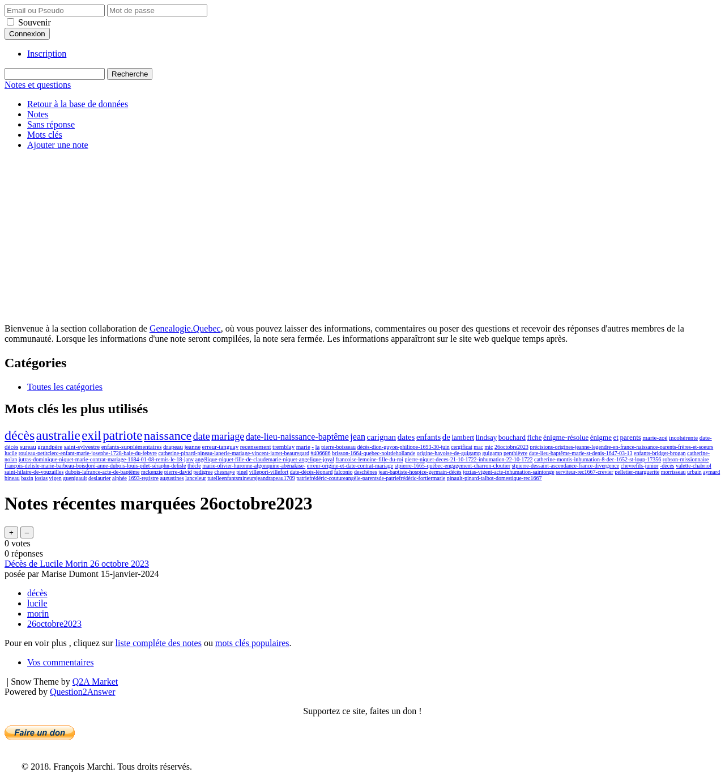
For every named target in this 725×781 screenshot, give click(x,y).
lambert (462, 437)
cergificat (461, 447)
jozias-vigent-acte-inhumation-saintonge (509, 472)
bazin (27, 478)
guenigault (75, 478)
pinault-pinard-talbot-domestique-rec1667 (494, 478)
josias (41, 478)
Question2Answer (83, 692)
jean (357, 437)
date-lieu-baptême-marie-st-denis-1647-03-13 (581, 453)
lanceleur (195, 478)
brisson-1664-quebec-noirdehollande (373, 453)
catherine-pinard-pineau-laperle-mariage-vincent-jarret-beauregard (234, 453)
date (201, 436)
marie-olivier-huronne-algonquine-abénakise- (253, 465)
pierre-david (178, 472)
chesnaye (224, 472)
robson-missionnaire (686, 459)
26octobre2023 (511, 447)
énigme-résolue (565, 437)
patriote (122, 435)
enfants (428, 437)
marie (303, 446)
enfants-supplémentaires (131, 446)
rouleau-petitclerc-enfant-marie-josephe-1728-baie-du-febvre (88, 453)
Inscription (46, 53)
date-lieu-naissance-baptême (297, 437)
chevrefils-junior (640, 465)
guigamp (492, 453)
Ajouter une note (57, 145)
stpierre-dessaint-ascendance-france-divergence (566, 465)
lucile (11, 453)
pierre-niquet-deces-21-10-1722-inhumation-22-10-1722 (468, 459)
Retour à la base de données (77, 104)
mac (478, 447)
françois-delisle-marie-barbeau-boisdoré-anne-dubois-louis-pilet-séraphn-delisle (95, 465)
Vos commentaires (60, 662)
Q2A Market (95, 681)
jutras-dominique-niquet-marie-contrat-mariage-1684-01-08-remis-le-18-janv (106, 459)
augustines (172, 478)
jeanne (192, 446)
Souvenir (34, 22)
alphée (119, 478)
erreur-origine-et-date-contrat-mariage (350, 465)
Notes (37, 114)
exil (91, 435)
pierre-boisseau (338, 447)
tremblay (283, 446)
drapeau (173, 446)
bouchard (512, 437)
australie (58, 435)
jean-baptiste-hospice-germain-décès (420, 472)
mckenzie (152, 472)
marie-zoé (654, 437)
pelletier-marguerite (637, 472)
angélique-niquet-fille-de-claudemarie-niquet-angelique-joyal (264, 459)
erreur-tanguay (220, 446)
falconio (343, 472)
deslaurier (99, 478)
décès (20, 435)
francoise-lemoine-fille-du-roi (369, 459)
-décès (667, 465)
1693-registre (144, 478)
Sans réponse (51, 124)
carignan (381, 437)
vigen (55, 478)
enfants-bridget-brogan (660, 453)
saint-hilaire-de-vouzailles (34, 472)
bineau (12, 478)
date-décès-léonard (311, 472)
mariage (227, 436)
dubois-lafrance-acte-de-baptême (102, 472)
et (616, 437)
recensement (255, 446)
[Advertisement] (362, 238)
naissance (167, 435)
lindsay (486, 437)
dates (406, 437)
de (446, 437)
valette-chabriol (693, 465)
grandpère (49, 446)
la (317, 446)
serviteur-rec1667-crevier (584, 472)
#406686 (321, 453)
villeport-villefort (268, 472)
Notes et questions (38, 85)
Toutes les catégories (65, 387)
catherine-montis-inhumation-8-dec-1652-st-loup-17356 (597, 459)
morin (38, 613)
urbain (694, 472)
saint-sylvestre (82, 446)
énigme (601, 437)
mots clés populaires (252, 643)
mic (489, 447)
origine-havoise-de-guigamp (449, 453)
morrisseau (673, 472)
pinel (242, 472)
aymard (711, 472)
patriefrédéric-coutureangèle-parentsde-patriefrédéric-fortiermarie (370, 478)
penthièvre (515, 453)
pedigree (202, 472)
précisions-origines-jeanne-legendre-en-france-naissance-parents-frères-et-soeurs (622, 447)
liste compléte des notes (159, 643)
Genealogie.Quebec (185, 328)
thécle (194, 465)
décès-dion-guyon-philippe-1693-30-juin (403, 447)
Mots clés (44, 134)
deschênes (365, 472)
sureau (28, 446)
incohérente (683, 437)
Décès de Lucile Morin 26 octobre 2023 (77, 563)
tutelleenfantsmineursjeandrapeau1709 (251, 478)
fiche (534, 437)
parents (630, 437)
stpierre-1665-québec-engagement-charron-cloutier (452, 465)
